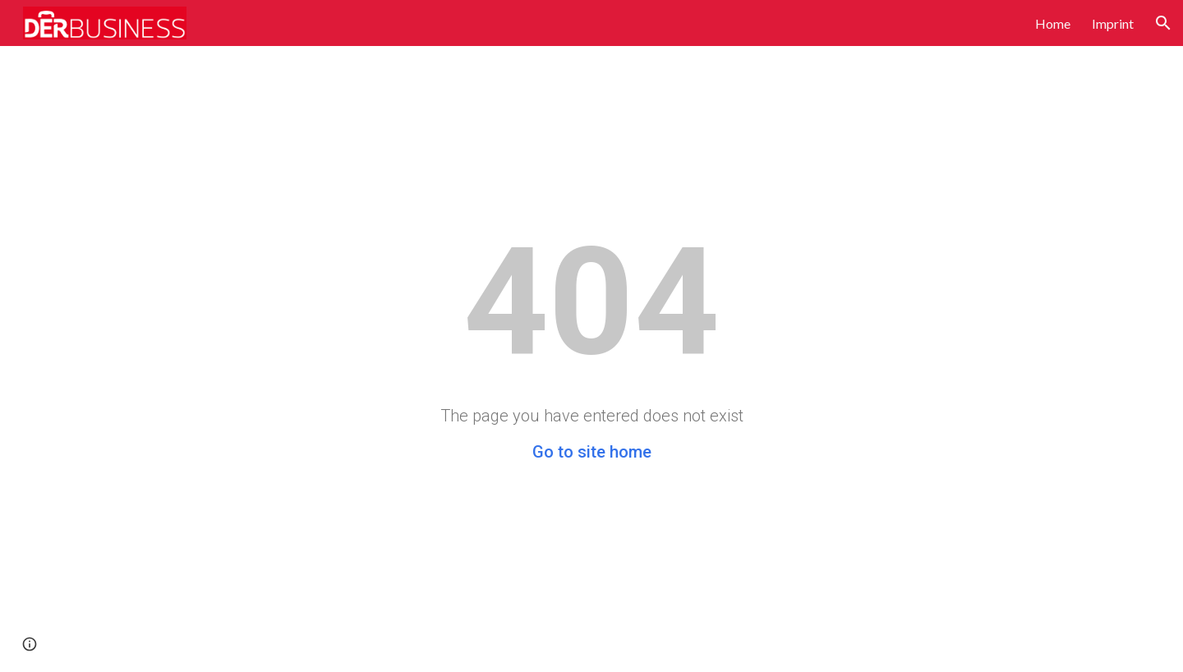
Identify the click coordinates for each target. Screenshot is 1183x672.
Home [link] (1052, 23)
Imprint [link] (1113, 23)
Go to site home (591, 452)
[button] (1163, 23)
